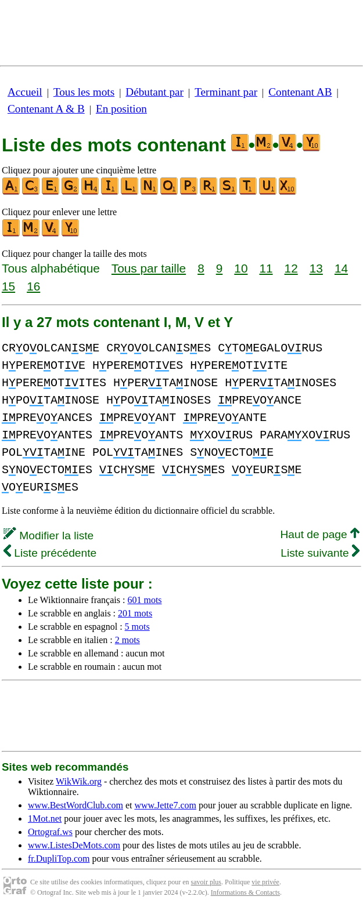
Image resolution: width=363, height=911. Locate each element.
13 (316, 268)
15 (8, 286)
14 (341, 268)
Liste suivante (320, 553)
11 (265, 268)
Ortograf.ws (50, 832)
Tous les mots (83, 92)
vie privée (265, 882)
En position (121, 109)
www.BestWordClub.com (75, 805)
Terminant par (226, 92)
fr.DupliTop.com (58, 858)
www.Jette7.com (165, 805)
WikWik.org (79, 781)
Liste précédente (49, 553)
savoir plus (206, 882)
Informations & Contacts (245, 892)
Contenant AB (300, 92)
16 (33, 286)
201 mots (135, 613)
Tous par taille (149, 268)
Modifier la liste (48, 535)
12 (291, 268)
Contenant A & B (46, 109)
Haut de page (320, 534)
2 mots (127, 640)
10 (240, 268)
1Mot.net (45, 818)
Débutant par (154, 92)
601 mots (144, 600)
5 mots (137, 626)
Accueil (25, 92)
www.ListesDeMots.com (74, 845)
